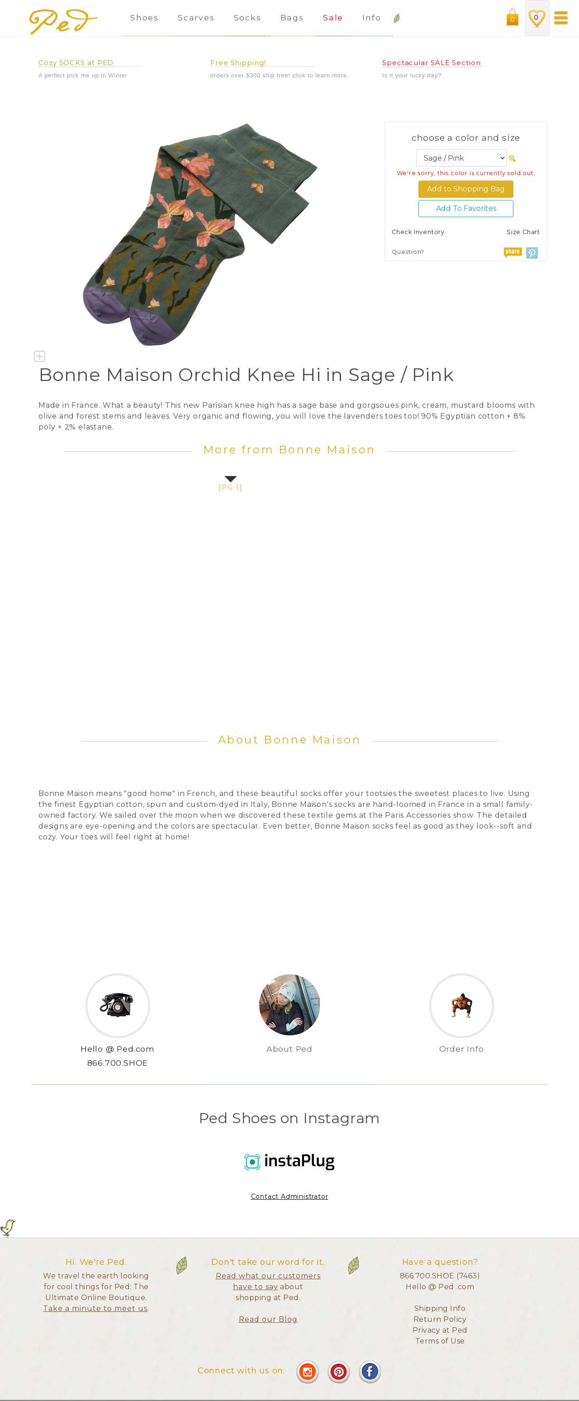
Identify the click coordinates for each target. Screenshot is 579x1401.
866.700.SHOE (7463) (440, 1276)
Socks (247, 17)
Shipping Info (440, 1308)
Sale (333, 17)
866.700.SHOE (117, 1062)
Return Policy (440, 1319)
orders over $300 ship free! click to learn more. (279, 75)
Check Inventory (418, 232)
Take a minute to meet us (95, 1308)
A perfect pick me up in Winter (83, 75)
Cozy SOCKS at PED (76, 62)
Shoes (144, 17)
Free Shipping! (238, 62)
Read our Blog (268, 1319)
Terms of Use (440, 1341)
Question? (408, 251)
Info (373, 17)
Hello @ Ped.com (118, 1048)
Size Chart (523, 232)
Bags (292, 17)
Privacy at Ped (440, 1330)
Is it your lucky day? (411, 75)
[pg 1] (230, 487)
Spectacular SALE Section (431, 62)
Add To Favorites (466, 208)
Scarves (196, 17)
